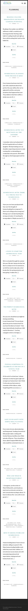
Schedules (17, 124)
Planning (14, 67)
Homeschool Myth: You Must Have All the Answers (14, 132)
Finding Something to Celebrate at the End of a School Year (14, 367)
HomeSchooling (17, 66)
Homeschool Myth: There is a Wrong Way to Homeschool (14, 195)
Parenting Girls (19, 299)
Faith (18, 298)
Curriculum (8, 66)
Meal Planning (18, 468)
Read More (6, 62)
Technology (14, 186)
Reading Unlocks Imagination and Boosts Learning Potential (14, 19)
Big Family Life (11, 298)
